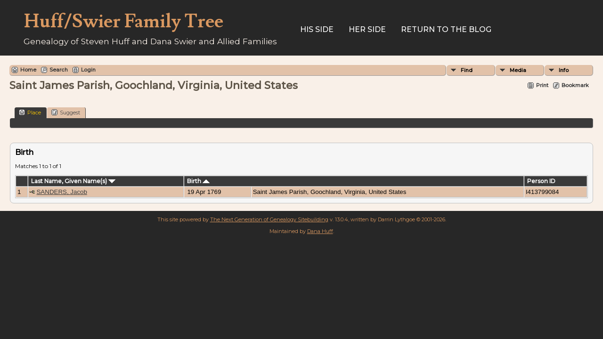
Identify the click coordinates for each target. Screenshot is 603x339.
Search (58, 69)
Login (88, 69)
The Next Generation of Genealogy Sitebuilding (269, 219)
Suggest (65, 112)
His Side (317, 29)
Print (542, 85)
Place (30, 112)
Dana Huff (320, 231)
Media (518, 70)
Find (467, 70)
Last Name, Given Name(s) (73, 181)
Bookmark (575, 85)
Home (28, 69)
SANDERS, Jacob (61, 191)
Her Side (367, 29)
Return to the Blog (446, 29)
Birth (198, 181)
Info (564, 70)
